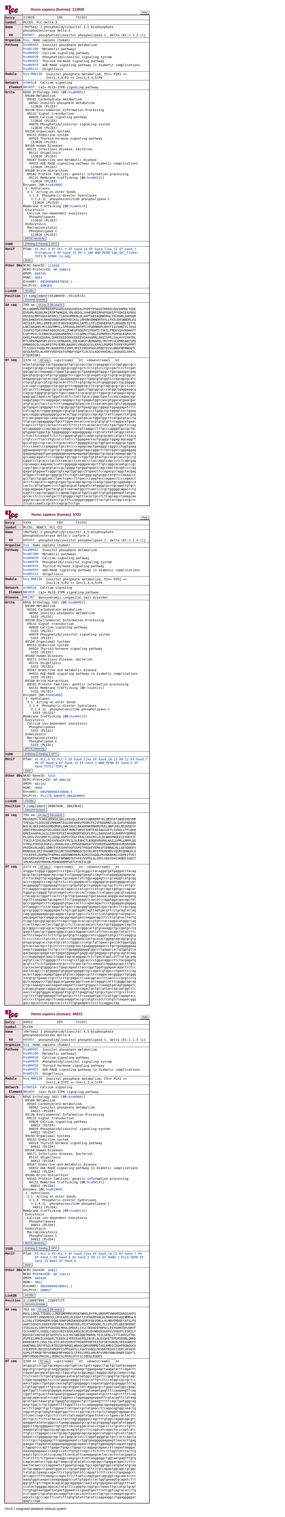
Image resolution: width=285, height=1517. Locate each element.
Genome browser (35, 300)
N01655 (29, 87)
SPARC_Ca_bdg (59, 256)
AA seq (42, 305)
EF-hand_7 (127, 249)
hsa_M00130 (32, 74)
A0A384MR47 (76, 797)
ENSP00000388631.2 (56, 1288)
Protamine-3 (45, 253)
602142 (40, 785)
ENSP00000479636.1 (56, 282)
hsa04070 (30, 57)
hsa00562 (30, 45)
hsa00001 (75, 92)
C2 (116, 249)
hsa (26, 40)
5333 (51, 777)
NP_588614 (62, 270)
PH (80, 253)
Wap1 (53, 1262)
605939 (40, 1280)
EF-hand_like (100, 249)
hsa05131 (30, 69)
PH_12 (124, 760)
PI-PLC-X (42, 249)
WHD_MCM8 (102, 253)
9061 (38, 278)
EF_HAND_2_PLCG (115, 1259)
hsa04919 (30, 61)
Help (144, 12)
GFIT (54, 244)
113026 (53, 266)
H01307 (29, 598)
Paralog (43, 244)
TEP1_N (40, 256)
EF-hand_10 (78, 249)
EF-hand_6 (49, 764)
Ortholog (30, 244)
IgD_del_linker (125, 253)
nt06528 (30, 83)
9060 (38, 789)
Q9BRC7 (46, 1292)
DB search (56, 305)
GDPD (134, 1259)
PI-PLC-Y (59, 249)
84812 (52, 1272)
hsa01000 (53, 185)
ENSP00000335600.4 (56, 793)
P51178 (46, 797)
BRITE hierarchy (35, 238)
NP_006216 (62, 781)
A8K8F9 (59, 797)
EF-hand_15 (66, 253)
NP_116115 (62, 1276)
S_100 (88, 253)
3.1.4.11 (136, 35)
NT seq (44, 361)
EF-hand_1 (88, 764)
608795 (40, 274)
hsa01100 (30, 49)
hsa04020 (30, 53)
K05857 (29, 35)
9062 (38, 1284)
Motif (28, 260)
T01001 (81, 18)
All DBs (29, 291)
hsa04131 (94, 178)
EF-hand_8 (67, 1262)
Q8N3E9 (46, 286)
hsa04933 (30, 65)
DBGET (9, 1511)
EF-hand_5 (124, 764)
